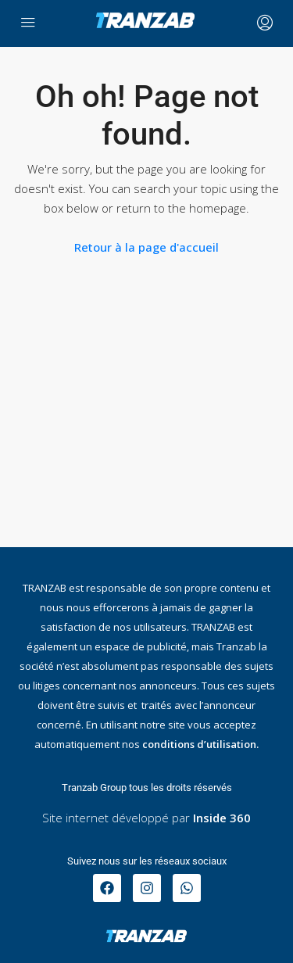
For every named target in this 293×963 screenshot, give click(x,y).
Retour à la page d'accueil (146, 247)
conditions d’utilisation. (200, 744)
